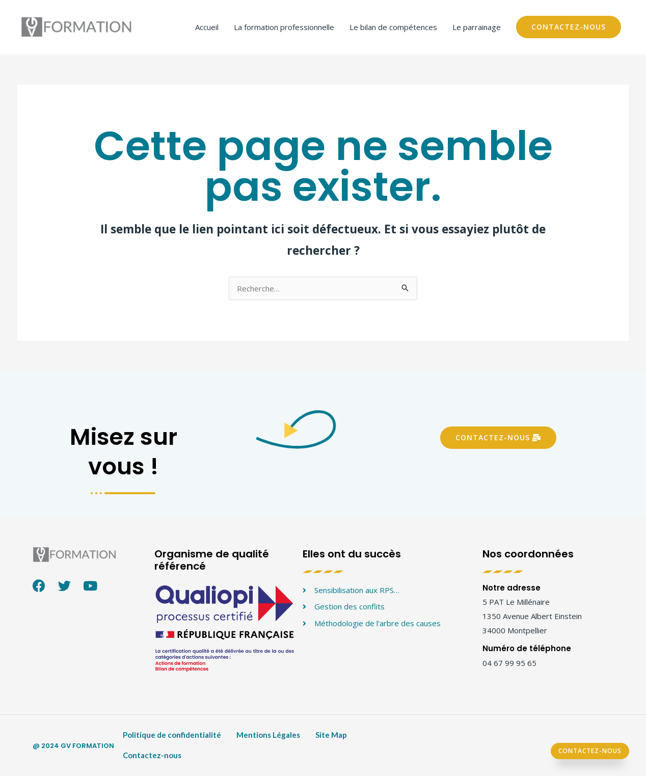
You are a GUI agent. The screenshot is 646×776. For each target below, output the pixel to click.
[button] (498, 437)
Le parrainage (476, 27)
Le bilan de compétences (393, 27)
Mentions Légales (268, 734)
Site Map (331, 734)
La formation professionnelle (284, 27)
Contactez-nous (152, 755)
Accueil (207, 27)
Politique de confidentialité (172, 734)
